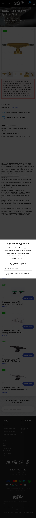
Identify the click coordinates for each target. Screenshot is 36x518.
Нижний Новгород (23, 253)
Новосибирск (18, 250)
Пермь (8, 253)
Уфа (27, 256)
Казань (13, 253)
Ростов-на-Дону (20, 256)
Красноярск (20, 258)
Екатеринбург (9, 250)
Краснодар (10, 256)
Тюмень (13, 258)
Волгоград (27, 250)
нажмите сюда (25, 275)
